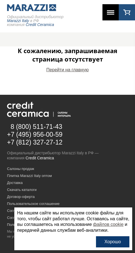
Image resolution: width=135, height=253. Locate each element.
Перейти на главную (67, 69)
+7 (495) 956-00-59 (35, 134)
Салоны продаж (20, 169)
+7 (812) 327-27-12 (35, 142)
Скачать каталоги (21, 190)
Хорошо (112, 241)
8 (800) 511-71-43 (36, 126)
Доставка (15, 183)
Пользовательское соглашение (33, 204)
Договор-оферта (21, 197)
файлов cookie (108, 224)
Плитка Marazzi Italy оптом (29, 176)
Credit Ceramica (40, 158)
